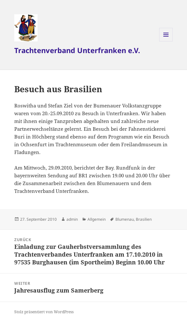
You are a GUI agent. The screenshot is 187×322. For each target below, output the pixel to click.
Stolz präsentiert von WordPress (44, 312)
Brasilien (144, 219)
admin (72, 219)
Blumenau (124, 219)
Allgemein (97, 219)
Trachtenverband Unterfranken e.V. (77, 50)
